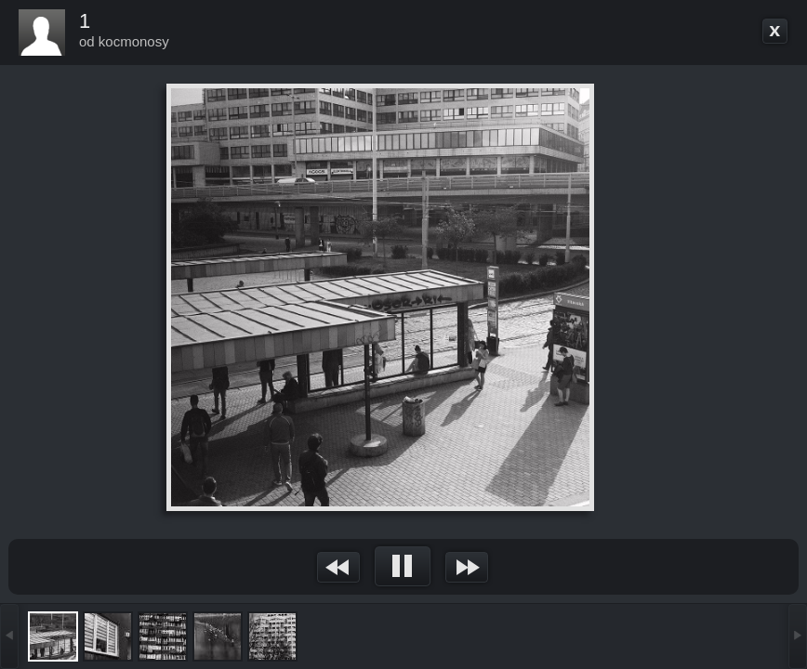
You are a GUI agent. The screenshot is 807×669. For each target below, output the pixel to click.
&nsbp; (339, 567)
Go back (775, 31)
